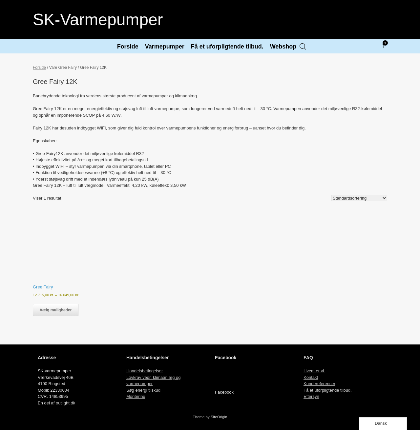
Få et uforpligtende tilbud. (227, 46)
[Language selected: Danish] (383, 423)
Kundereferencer (319, 383)
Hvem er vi (314, 370)
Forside (127, 46)
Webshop (283, 46)
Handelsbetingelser (144, 370)
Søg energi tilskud (143, 390)
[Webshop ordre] (359, 198)
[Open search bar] (303, 46)
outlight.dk (65, 403)
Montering (135, 396)
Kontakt (311, 377)
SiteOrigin (219, 417)
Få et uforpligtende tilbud (327, 390)
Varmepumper (164, 46)
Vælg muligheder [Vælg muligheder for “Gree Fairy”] (56, 310)
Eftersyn (311, 396)
